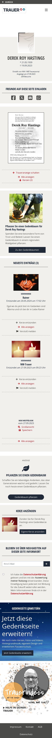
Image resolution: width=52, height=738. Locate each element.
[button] (46, 564)
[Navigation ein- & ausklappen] (46, 9)
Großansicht (26, 426)
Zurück (7, 2)
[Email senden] (23, 564)
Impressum (15, 726)
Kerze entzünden (26, 322)
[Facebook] (13, 97)
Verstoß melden (26, 331)
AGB (40, 726)
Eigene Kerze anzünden (33, 531)
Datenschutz (26, 734)
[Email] (30, 97)
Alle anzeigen (26, 176)
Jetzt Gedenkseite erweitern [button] (17, 653)
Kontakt (30, 726)
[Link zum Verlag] (19, 10)
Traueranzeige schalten (26, 172)
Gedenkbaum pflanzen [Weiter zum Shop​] (26, 497)
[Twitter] (22, 97)
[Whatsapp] (38, 97)
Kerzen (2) (26, 180)
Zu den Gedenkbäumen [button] (27, 249)
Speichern (25, 430)
